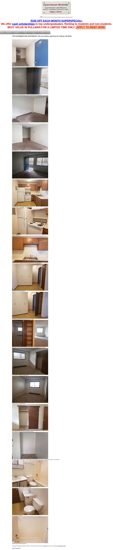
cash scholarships (23, 23)
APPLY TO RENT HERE (91, 27)
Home (13, 548)
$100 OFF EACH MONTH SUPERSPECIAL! (56, 20)
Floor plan (45, 545)
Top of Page (17, 548)
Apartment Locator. (62, 545)
